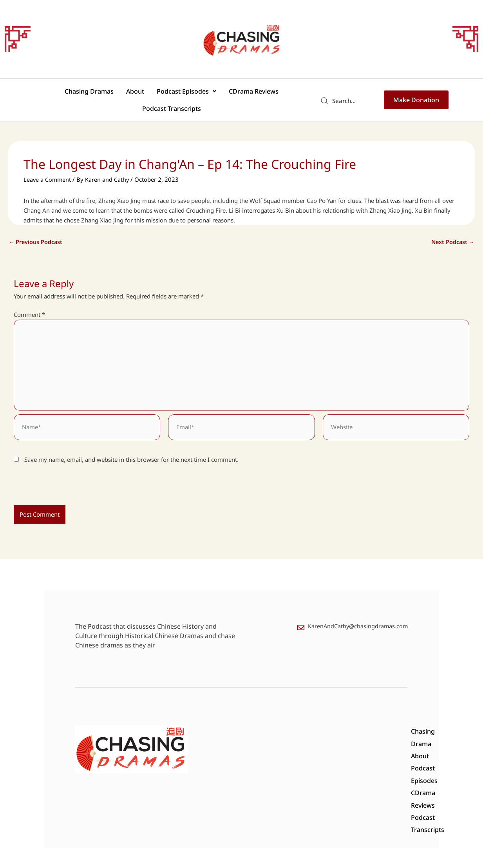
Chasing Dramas (62, 93)
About (104, 93)
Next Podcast (451, 229)
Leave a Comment (48, 167)
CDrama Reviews (213, 93)
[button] (151, 94)
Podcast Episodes (151, 93)
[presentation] (67, 479)
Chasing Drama (218, 724)
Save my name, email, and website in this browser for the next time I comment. (131, 450)
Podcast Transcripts (275, 93)
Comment (29, 302)
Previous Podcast (37, 229)
